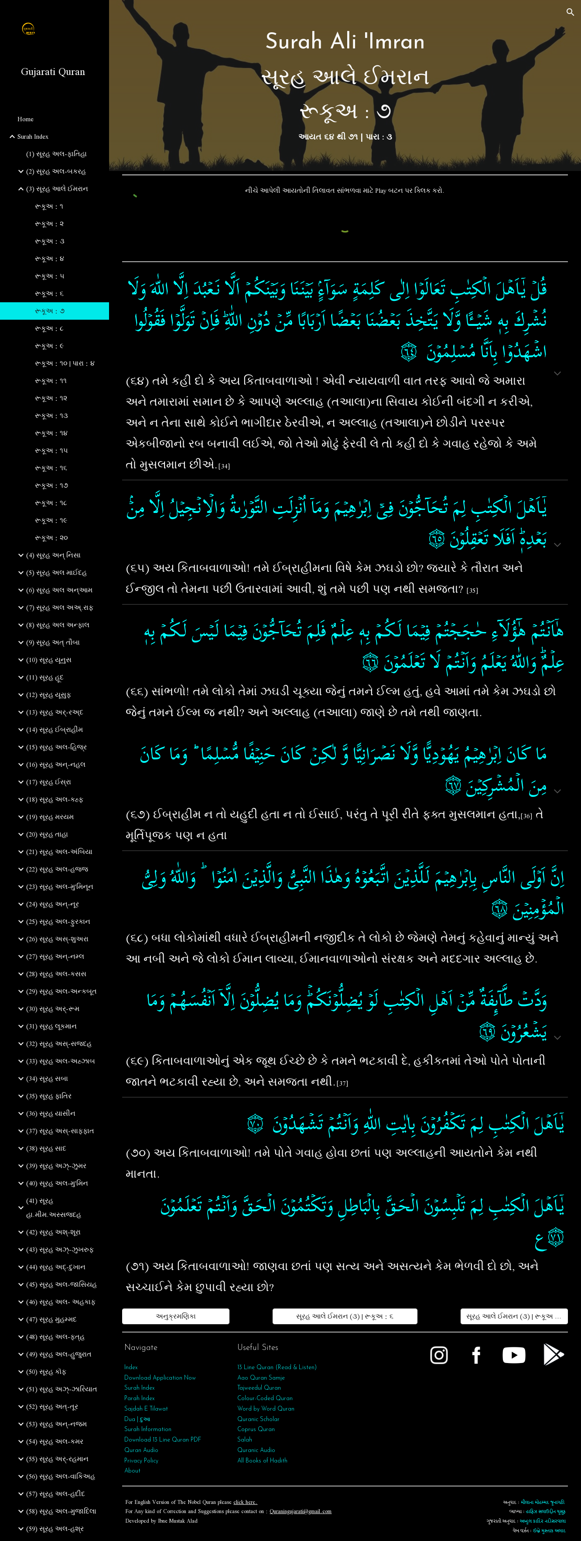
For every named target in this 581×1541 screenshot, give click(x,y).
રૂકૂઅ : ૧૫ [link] (51, 451)
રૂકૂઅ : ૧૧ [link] (51, 381)
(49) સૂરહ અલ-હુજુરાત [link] (59, 1354)
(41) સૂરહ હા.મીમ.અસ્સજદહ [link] (53, 1208)
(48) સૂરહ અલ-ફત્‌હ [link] (55, 1337)
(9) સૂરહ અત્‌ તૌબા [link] (53, 642)
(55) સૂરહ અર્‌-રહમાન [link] (57, 1459)
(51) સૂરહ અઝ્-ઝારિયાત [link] (61, 1389)
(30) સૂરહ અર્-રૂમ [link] (52, 1009)
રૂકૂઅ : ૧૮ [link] (51, 503)
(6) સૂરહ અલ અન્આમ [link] (59, 590)
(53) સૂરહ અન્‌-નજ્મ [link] (56, 1424)
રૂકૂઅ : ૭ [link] (50, 311)
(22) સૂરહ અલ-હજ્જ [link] (57, 869)
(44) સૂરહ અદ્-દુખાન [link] (55, 1267)
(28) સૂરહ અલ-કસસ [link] (56, 974)
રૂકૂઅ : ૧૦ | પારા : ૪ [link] (65, 363)
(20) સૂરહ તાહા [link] (47, 834)
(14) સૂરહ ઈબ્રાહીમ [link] (54, 730)
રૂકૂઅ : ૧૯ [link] (51, 520)
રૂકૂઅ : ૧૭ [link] (51, 485)
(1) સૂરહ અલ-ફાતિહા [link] (56, 154)
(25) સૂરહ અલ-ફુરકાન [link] (58, 922)
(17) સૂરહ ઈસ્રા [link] (48, 782)
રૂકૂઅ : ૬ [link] (49, 294)
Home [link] (25, 119)
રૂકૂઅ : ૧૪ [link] (51, 433)
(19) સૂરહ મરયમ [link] (50, 817)
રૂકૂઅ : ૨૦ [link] (51, 538)
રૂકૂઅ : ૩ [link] (50, 241)
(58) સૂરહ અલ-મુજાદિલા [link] (61, 1511)
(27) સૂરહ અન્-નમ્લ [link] (55, 957)
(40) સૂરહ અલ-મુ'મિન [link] (57, 1183)
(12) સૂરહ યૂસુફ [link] (48, 695)
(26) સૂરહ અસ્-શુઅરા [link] (57, 939)
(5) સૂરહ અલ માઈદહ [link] (56, 573)
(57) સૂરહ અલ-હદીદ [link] (55, 1494)
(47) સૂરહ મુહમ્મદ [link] (51, 1319)
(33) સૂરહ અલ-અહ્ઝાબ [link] (60, 1061)
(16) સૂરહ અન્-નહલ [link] (55, 765)
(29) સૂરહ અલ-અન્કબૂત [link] (61, 991)
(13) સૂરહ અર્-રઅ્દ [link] (54, 712)
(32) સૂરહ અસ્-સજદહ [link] (59, 1044)
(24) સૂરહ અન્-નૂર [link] (52, 904)
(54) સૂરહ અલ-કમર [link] (54, 1442)
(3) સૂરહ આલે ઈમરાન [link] (57, 189)
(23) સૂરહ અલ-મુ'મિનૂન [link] (59, 887)
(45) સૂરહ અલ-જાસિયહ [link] (61, 1285)
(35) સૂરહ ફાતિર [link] (49, 1096)
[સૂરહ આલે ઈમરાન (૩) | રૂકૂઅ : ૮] (514, 1316)
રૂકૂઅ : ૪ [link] (49, 259)
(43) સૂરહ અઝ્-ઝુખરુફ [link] (60, 1250)
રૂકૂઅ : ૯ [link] (49, 346)
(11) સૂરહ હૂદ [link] (45, 677)
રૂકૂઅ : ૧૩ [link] (51, 416)
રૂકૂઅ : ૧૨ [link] (51, 398)
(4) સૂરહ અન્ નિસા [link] (53, 555)
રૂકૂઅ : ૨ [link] (49, 224)
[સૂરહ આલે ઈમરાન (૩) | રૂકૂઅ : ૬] (345, 1316)
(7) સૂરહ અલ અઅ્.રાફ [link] (59, 608)
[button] (570, 12)
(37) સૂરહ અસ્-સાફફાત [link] (60, 1131)
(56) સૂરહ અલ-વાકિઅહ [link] (60, 1476)
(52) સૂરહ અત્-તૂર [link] (52, 1407)
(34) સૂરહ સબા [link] (47, 1079)
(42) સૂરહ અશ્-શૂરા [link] (53, 1232)
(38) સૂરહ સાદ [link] (46, 1148)
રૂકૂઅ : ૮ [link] (49, 328)
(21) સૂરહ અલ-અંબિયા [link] (59, 852)
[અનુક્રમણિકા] (176, 1316)
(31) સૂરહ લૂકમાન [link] (51, 1026)
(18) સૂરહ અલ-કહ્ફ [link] (54, 799)
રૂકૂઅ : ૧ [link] (49, 206)
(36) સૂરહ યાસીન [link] (50, 1114)
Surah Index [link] (32, 137)
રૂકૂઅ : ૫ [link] (50, 276)
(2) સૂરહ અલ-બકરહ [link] (56, 171)
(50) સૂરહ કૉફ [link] (46, 1372)
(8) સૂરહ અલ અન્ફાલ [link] (57, 625)
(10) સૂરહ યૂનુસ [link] (49, 660)
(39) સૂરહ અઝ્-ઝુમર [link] (56, 1166)
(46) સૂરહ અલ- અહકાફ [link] (61, 1302)
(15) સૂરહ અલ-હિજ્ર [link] (56, 747)
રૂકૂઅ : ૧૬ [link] (51, 468)
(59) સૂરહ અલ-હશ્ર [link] (55, 1529)
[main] (344, 85)
